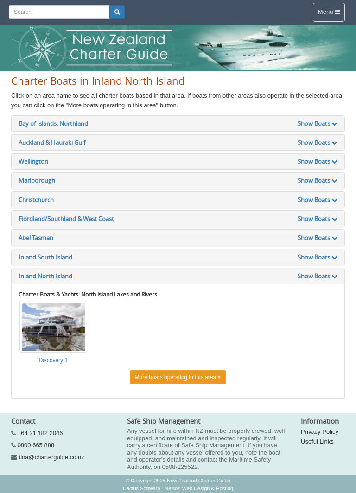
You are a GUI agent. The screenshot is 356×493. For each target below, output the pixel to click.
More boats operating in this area (178, 377)
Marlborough (178, 180)
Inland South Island (178, 257)
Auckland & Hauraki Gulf (178, 142)
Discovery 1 (53, 360)
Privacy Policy (319, 431)
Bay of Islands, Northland (178, 123)
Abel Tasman (178, 237)
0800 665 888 (36, 445)
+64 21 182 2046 (40, 433)
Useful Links (317, 441)
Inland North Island (178, 276)
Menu (329, 11)
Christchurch (178, 200)
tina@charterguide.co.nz (51, 457)
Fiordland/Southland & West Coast (178, 219)
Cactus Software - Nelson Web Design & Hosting (178, 488)
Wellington (178, 161)
